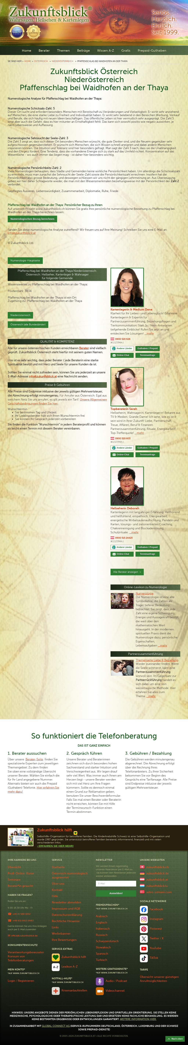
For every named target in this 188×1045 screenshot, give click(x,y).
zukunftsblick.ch (157, 867)
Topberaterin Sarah (124, 409)
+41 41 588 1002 (21, 914)
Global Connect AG (56, 1026)
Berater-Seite (34, 759)
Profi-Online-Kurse (21, 873)
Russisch (102, 935)
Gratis (125, 50)
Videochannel (115, 990)
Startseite (58, 867)
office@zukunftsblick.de (24, 935)
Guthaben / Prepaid (148, 348)
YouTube (155, 948)
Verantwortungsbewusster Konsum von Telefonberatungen (26, 956)
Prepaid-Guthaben (152, 50)
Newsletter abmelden (66, 902)
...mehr (149, 333)
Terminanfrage (148, 355)
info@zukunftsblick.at (22, 233)
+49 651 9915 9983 (23, 920)
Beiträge (83, 50)
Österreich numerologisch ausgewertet (70, 875)
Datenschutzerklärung (67, 915)
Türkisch (101, 960)
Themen (63, 50)
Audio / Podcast (116, 981)
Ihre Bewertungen (64, 940)
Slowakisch (103, 947)
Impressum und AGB (66, 908)
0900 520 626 (122, 339)
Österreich (41, 61)
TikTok (154, 958)
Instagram (156, 919)
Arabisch (102, 916)
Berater (44, 50)
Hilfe (55, 896)
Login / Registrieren (21, 980)
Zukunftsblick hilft (74, 957)
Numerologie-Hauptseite (25, 260)
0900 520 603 (122, 438)
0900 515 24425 (124, 538)
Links (55, 927)
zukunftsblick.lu (157, 886)
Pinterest (156, 928)
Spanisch (102, 953)
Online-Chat (124, 355)
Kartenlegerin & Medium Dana (131, 309)
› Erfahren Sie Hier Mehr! (55, 846)
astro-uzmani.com (159, 892)
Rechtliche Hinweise (66, 921)
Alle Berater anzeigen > (127, 572)
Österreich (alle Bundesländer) (28, 324)
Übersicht (14, 867)
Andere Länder (124, 348)
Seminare (14, 879)
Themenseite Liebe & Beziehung (157, 660)
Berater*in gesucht (20, 886)
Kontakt (57, 890)
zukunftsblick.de (157, 873)
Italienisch (103, 928)
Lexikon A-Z (70, 966)
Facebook (156, 909)
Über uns (58, 883)
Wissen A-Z (105, 50)
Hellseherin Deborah (125, 508)
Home (26, 50)
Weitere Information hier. (138, 1019)
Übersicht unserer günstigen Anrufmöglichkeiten (159, 979)
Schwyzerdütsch (107, 941)
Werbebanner (61, 933)
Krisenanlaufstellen (74, 990)
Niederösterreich (62, 61)
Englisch (101, 922)
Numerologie (144, 593)
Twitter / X (157, 938)
